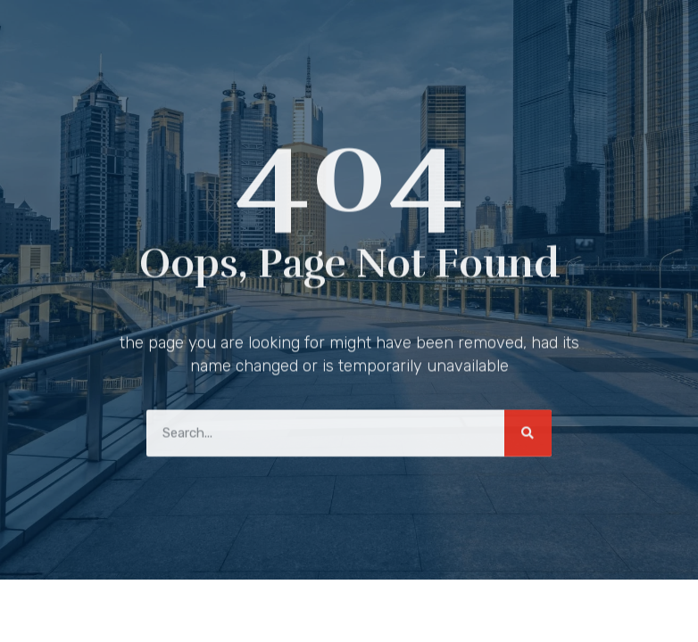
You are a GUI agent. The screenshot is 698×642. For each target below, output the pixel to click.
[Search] (528, 431)
